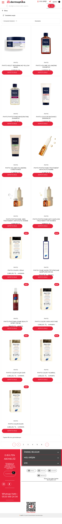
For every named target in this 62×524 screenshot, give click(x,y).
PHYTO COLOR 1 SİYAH (16, 274)
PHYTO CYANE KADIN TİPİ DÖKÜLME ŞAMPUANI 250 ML (46, 275)
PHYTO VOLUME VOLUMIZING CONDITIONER (15, 170)
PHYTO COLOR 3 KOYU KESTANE (46, 326)
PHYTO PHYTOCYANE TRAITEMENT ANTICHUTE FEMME (46, 170)
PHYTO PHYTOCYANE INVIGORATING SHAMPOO (16, 118)
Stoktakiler (37, 21)
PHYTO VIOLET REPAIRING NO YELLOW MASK (15, 66)
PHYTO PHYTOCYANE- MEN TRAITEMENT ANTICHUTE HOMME (15, 223)
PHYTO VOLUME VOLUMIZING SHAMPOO (46, 66)
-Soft (21, 523)
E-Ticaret (25, 523)
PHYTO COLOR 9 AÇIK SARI (15, 378)
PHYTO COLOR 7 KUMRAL (46, 378)
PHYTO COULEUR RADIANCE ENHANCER (46, 118)
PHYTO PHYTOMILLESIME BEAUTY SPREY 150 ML (16, 327)
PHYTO (16, 62)
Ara (51, 6)
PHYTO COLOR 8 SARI (15, 431)
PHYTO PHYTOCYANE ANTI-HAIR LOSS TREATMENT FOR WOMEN (46, 223)
